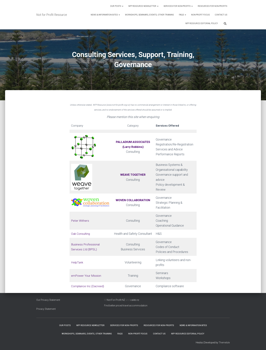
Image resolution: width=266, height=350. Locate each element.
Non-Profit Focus (200, 15)
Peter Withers (80, 220)
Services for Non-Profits (178, 6)
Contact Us (221, 15)
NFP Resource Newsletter (143, 6)
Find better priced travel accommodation (125, 305)
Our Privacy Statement (48, 300)
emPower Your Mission (86, 275)
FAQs (182, 15)
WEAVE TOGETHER (133, 174)
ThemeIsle (224, 342)
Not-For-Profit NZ (116, 300)
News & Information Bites (105, 15)
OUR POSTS (116, 6)
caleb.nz (134, 300)
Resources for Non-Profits (212, 6)
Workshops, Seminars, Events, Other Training (149, 15)
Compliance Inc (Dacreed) (88, 286)
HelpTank (77, 262)
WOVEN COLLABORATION (133, 200)
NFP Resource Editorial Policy (201, 23)
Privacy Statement (46, 309)
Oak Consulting (80, 233)
